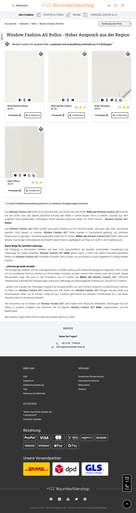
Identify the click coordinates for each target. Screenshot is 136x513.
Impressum (28, 381)
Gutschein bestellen (32, 419)
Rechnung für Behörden (34, 393)
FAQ (25, 389)
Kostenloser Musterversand (91, 376)
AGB (25, 376)
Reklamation (84, 385)
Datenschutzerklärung (33, 385)
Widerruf (82, 389)
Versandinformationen (88, 381)
